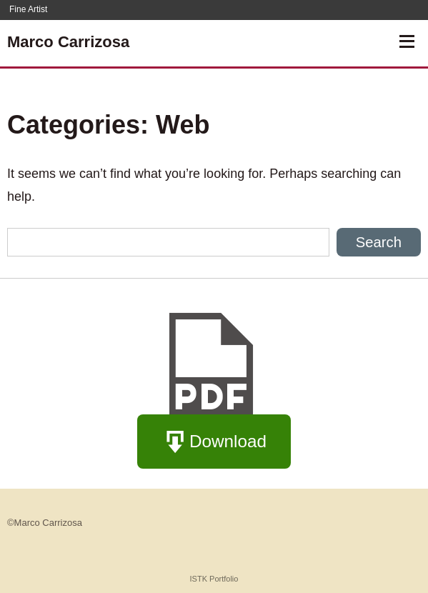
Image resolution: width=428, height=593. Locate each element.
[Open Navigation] (406, 41)
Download (214, 443)
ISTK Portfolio (214, 578)
